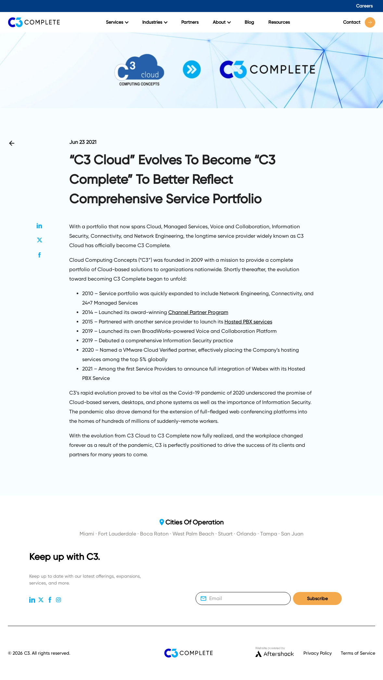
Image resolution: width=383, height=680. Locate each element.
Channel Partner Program (198, 312)
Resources (279, 22)
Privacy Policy (317, 653)
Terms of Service (358, 653)
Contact (359, 22)
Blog (249, 22)
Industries (155, 22)
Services (117, 22)
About (222, 22)
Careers (364, 5)
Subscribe (317, 598)
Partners (189, 22)
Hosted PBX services (248, 322)
